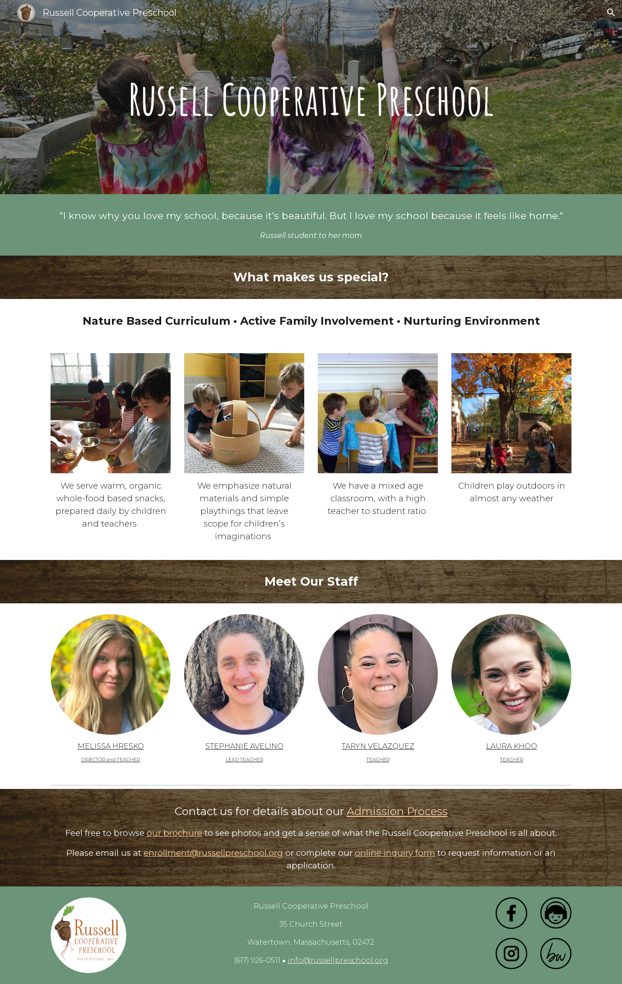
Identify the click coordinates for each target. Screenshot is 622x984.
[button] (611, 12)
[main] (311, 97)
